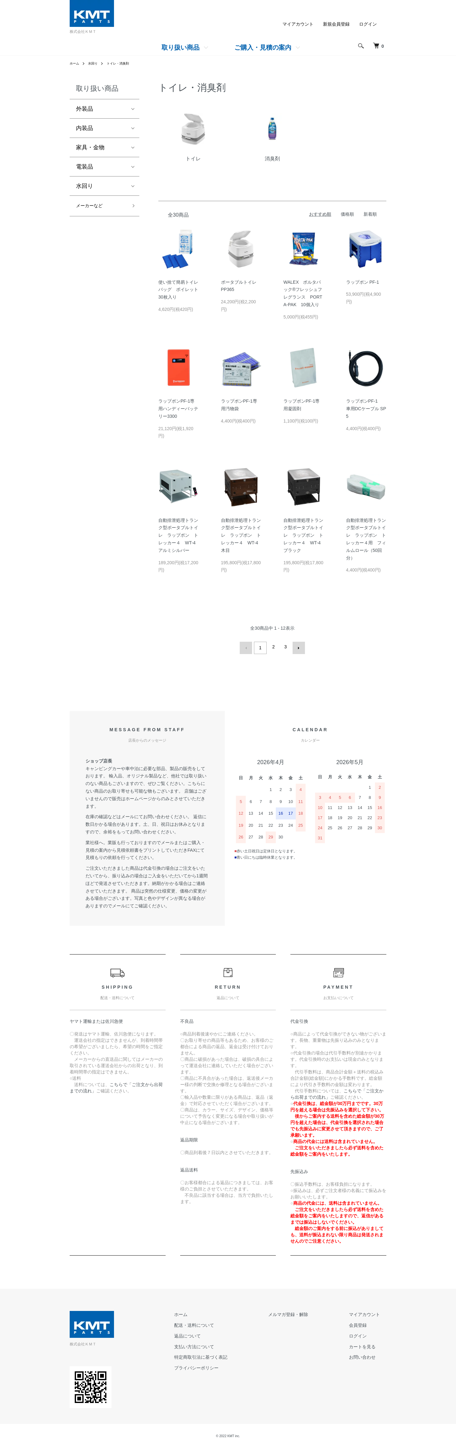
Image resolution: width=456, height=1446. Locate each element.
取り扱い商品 (181, 47)
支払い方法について (225, 1344)
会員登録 (364, 1322)
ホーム (75, 63)
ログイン (368, 24)
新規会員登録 (336, 24)
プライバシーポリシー (227, 1365)
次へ (296, 647)
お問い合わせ (368, 1354)
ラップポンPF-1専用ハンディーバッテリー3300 (178, 409)
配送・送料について (225, 1322)
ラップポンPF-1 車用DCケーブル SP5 (366, 409)
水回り (95, 63)
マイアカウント (298, 24)
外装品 (84, 109)
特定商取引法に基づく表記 (231, 1354)
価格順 (347, 214)
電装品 (84, 167)
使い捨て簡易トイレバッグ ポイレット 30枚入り (180, 290)
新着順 (370, 214)
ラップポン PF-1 (362, 282)
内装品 (84, 128)
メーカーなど (93, 207)
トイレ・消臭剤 (124, 63)
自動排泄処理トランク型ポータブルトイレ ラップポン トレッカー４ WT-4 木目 (242, 535)
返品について (218, 1333)
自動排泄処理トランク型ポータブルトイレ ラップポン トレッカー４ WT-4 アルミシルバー (179, 535)
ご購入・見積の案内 (262, 47)
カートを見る (368, 1344)
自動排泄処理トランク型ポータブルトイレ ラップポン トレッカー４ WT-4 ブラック (304, 535)
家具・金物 (90, 147)
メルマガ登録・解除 (307, 1312)
